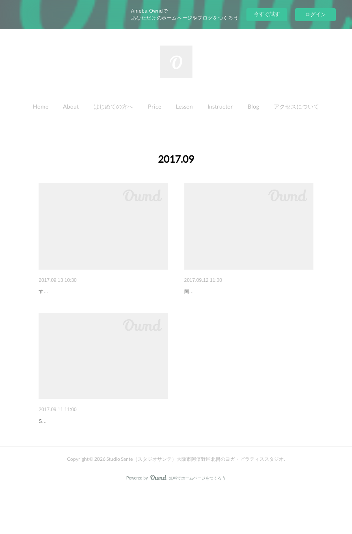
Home (40, 106)
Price (154, 106)
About (71, 106)
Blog (253, 106)
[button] (40, 106)
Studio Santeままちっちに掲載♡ (226, 291)
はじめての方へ (113, 106)
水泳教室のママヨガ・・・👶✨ (80, 442)
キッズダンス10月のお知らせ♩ (79, 291)
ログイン (315, 14)
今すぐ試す (267, 14)
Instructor (220, 106)
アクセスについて (296, 106)
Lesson (184, 106)
